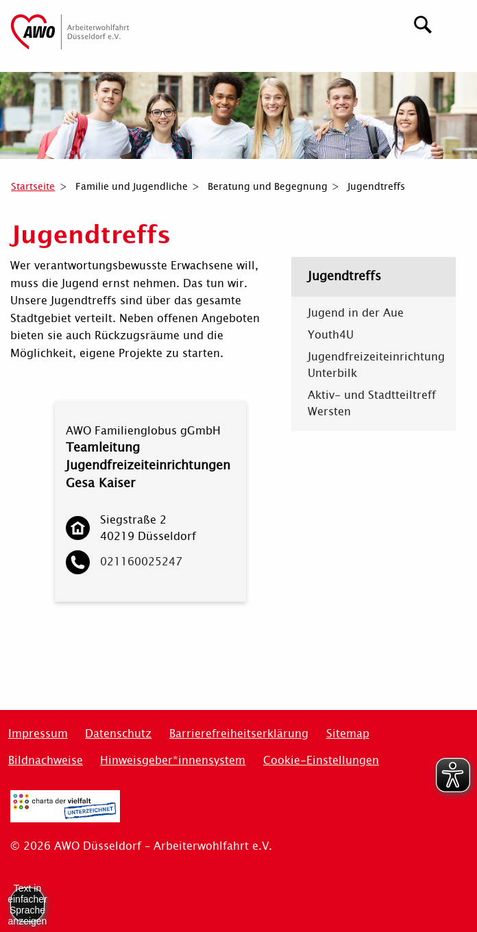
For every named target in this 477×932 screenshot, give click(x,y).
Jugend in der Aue (356, 313)
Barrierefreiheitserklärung (238, 733)
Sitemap (347, 733)
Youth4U (331, 335)
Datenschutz (118, 733)
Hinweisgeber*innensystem (172, 760)
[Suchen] (423, 23)
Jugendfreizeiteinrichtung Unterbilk (373, 365)
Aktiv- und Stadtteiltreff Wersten (372, 403)
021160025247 (141, 561)
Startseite (33, 186)
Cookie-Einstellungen (321, 760)
